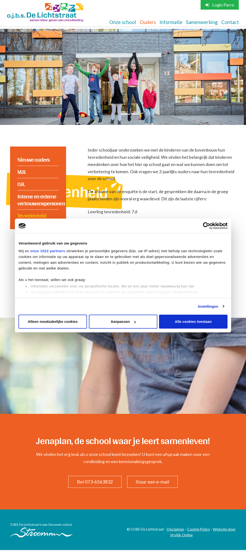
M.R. (21, 172)
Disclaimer (175, 529)
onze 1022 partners (47, 251)
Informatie (171, 22)
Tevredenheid (31, 216)
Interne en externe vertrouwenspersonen (38, 200)
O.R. (21, 184)
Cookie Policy (198, 529)
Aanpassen (123, 321)
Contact (230, 22)
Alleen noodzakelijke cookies (53, 321)
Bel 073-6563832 (94, 482)
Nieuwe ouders (33, 159)
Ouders (148, 22)
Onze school (122, 22)
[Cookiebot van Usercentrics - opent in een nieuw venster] (206, 225)
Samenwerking (202, 22)
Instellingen (208, 306)
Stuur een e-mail (153, 482)
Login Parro (219, 4)
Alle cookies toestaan (193, 321)
